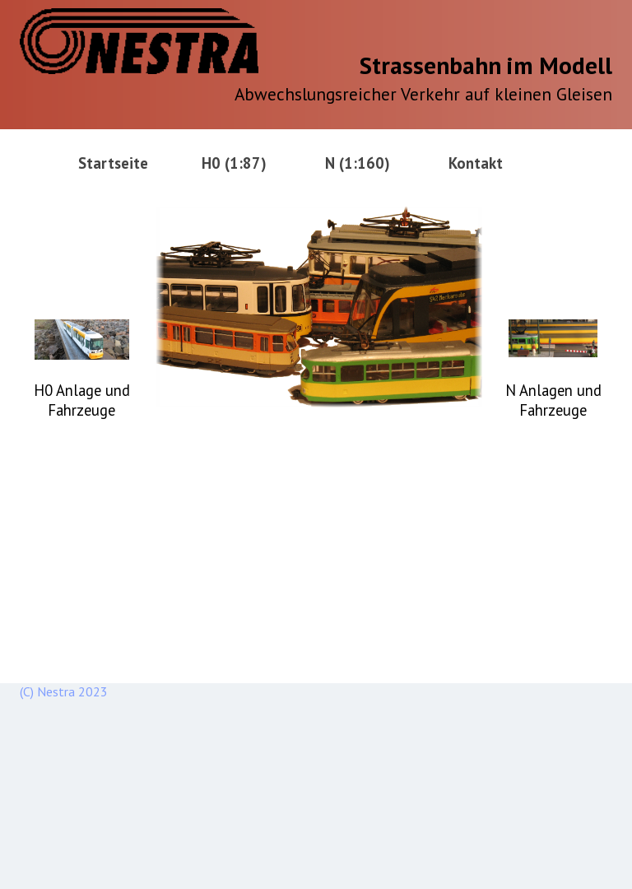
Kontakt (475, 163)
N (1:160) (357, 163)
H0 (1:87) (234, 163)
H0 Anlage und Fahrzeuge (82, 400)
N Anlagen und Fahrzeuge (553, 400)
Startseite (113, 163)
